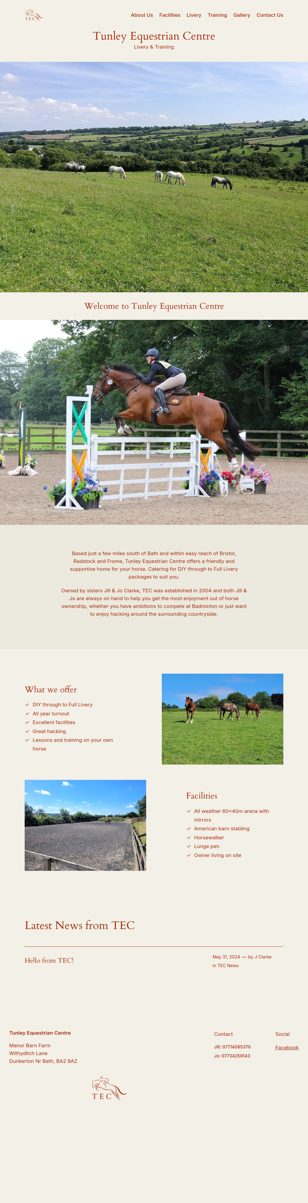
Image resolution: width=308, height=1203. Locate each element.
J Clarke (263, 956)
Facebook (287, 1048)
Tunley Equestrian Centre (40, 1033)
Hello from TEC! (49, 960)
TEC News (228, 965)
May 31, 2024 (226, 956)
